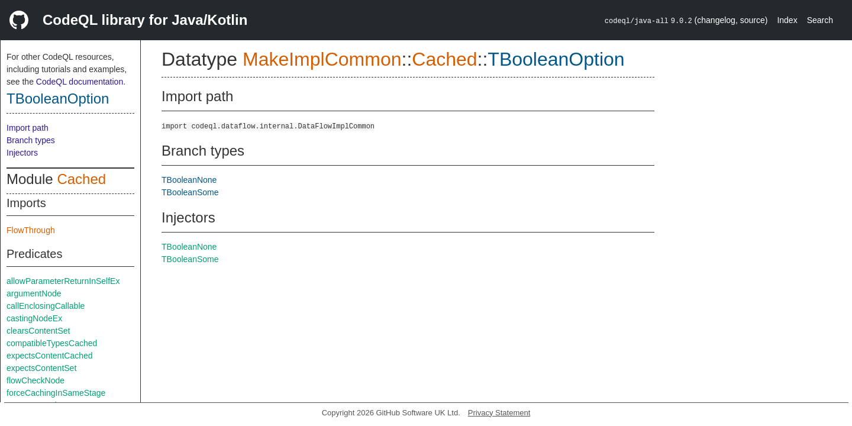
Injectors (22, 152)
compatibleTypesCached (52, 343)
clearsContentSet (38, 330)
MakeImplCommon (322, 59)
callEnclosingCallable (46, 306)
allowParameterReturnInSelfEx (63, 281)
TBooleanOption (58, 98)
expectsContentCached (50, 355)
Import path (28, 128)
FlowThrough (31, 230)
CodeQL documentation (79, 81)
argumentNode (34, 293)
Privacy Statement (499, 412)
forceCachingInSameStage (56, 393)
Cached (81, 179)
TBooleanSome (190, 192)
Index (787, 20)
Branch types (31, 140)
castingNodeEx (34, 318)
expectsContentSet (41, 368)
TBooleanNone (189, 180)
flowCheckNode (35, 380)
